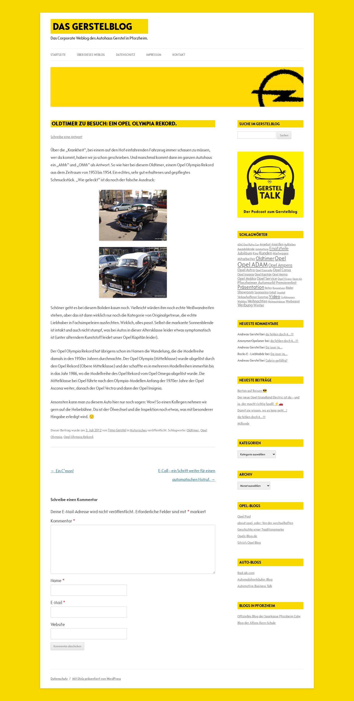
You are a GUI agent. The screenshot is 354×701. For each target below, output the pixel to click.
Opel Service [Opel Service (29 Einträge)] (267, 278)
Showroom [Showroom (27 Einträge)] (246, 292)
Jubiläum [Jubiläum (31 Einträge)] (245, 253)
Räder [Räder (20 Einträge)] (289, 288)
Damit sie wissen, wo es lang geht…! (262, 410)
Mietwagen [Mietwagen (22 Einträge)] (280, 253)
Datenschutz (125, 55)
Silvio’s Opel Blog (249, 543)
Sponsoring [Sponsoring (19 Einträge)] (261, 292)
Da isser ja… (274, 347)
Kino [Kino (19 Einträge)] (256, 253)
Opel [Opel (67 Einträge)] (280, 258)
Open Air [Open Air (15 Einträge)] (297, 278)
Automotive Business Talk (255, 586)
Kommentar (63, 521)
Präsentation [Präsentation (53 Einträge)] (251, 287)
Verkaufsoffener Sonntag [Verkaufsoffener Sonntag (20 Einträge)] (253, 297)
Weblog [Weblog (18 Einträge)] (242, 301)
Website (58, 624)
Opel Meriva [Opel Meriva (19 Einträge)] (279, 274)
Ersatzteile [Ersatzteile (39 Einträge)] (279, 248)
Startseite (58, 55)
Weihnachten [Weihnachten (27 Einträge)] (257, 301)
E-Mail (58, 602)
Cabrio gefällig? (276, 360)
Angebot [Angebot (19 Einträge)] (265, 244)
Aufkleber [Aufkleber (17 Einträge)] (290, 244)
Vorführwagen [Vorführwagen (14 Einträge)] (288, 297)
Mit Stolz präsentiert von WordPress (96, 679)
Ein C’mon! (62, 470)
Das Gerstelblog (92, 26)
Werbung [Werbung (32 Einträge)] (245, 305)
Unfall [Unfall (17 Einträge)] (272, 292)
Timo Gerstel (117, 430)
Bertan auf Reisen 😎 (252, 391)
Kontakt (178, 55)
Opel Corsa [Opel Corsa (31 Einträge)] (282, 269)
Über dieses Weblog (91, 55)
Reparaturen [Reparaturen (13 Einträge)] (278, 287)
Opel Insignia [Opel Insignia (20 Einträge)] (246, 274)
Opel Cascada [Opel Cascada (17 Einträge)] (264, 270)
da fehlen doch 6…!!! (279, 334)
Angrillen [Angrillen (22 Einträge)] (277, 244)
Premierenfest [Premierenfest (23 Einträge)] (286, 282)
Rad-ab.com (246, 573)
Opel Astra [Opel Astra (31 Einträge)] (246, 269)
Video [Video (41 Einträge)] (274, 296)
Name (58, 580)
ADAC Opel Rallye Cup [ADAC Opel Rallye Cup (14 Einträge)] (248, 244)
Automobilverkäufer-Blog (255, 579)
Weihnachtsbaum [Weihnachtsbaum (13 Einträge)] (276, 301)
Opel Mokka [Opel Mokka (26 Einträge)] (247, 278)
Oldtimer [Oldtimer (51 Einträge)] (265, 258)
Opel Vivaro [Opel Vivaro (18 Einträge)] (285, 278)
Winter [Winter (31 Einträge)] (258, 305)
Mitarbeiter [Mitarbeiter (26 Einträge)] (246, 258)
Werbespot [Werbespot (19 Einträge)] (293, 301)
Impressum (153, 55)
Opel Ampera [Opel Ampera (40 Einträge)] (280, 265)
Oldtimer (193, 430)
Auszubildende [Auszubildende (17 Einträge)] (246, 249)
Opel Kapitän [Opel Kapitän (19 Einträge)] (263, 274)
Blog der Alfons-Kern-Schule (257, 623)
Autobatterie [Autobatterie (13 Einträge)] (262, 249)
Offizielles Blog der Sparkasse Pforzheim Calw (269, 616)
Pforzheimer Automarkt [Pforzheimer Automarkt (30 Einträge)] (256, 282)
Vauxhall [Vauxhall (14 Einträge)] (281, 292)
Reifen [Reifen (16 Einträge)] (268, 287)
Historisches (138, 430)
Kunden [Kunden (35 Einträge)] (265, 253)
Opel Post (244, 516)
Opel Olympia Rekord (78, 437)
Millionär (243, 423)
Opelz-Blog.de (247, 536)
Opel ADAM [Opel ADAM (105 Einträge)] (253, 264)
